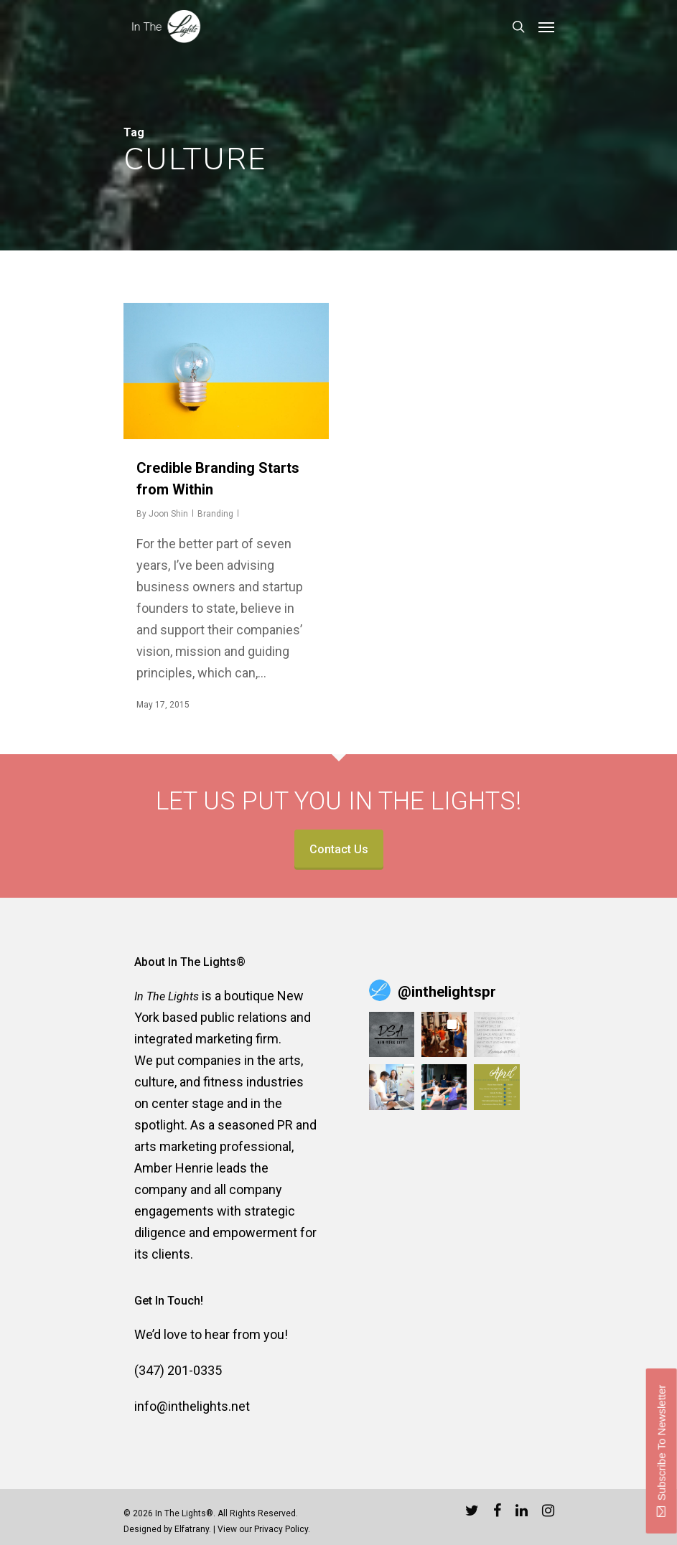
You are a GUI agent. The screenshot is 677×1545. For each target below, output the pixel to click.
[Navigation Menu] (546, 26)
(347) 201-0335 (178, 1370)
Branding (215, 514)
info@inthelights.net (192, 1406)
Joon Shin (168, 514)
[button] (391, 1034)
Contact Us (338, 849)
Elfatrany (191, 1529)
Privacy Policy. (282, 1529)
